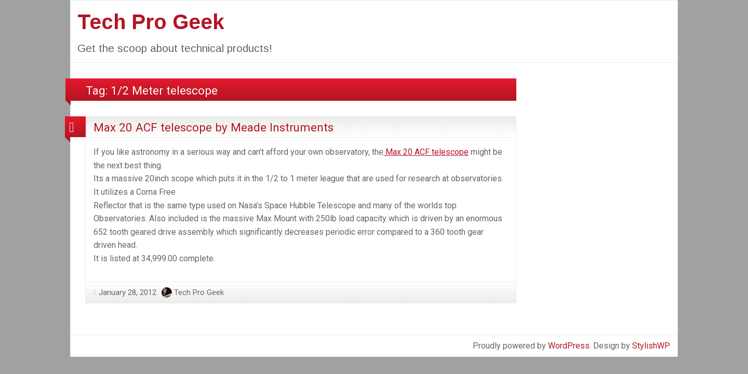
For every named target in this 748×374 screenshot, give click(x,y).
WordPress (569, 346)
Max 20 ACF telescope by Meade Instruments (213, 127)
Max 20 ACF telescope (426, 152)
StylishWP (651, 346)
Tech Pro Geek (150, 21)
